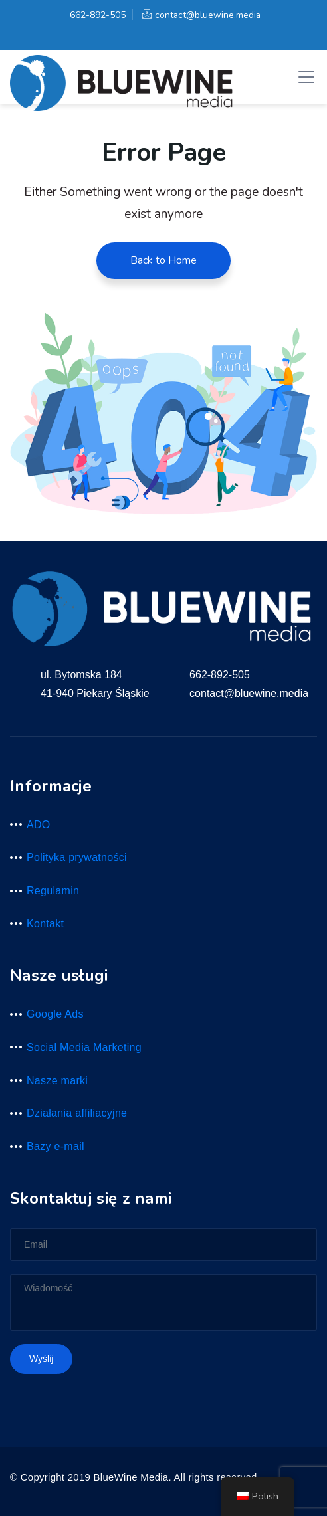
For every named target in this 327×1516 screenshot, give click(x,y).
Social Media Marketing (84, 1047)
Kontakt (45, 923)
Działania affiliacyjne (77, 1113)
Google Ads (55, 1014)
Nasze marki (57, 1080)
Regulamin (53, 890)
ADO (39, 824)
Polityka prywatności (77, 857)
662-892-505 (96, 15)
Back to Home (163, 260)
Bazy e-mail (55, 1146)
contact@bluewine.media (201, 15)
